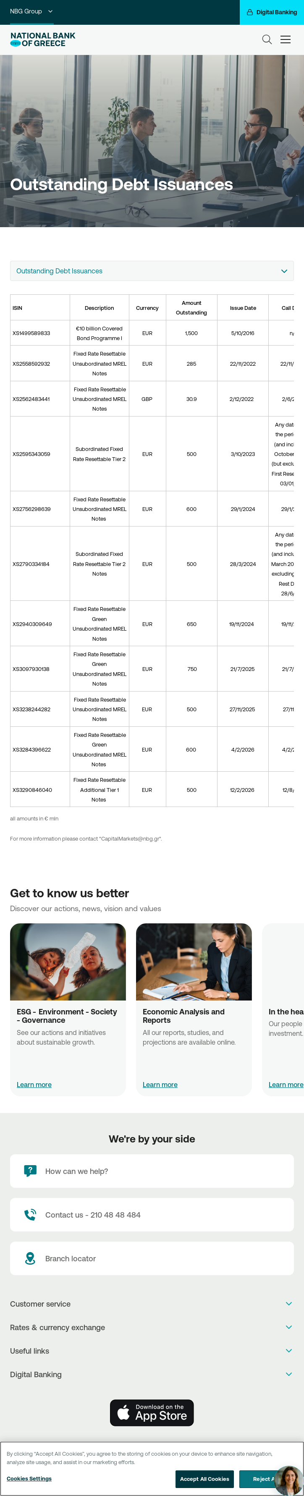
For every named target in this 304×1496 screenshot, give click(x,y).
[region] (152, 1468)
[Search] (267, 39)
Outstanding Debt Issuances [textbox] (59, 271)
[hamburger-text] (285, 39)
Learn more (34, 1084)
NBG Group (32, 11)
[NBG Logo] (43, 40)
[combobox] (152, 271)
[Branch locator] (152, 1258)
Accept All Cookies (204, 1479)
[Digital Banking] (272, 12)
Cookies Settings (29, 1478)
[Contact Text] (152, 1214)
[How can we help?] (152, 1171)
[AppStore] (152, 1413)
